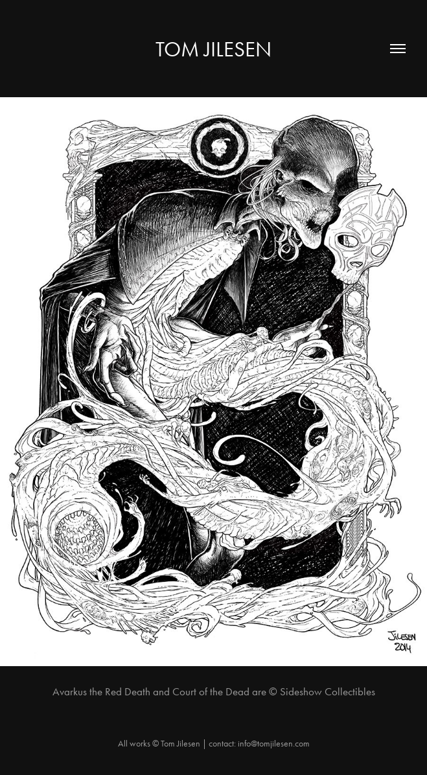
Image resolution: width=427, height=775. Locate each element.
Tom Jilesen (213, 49)
